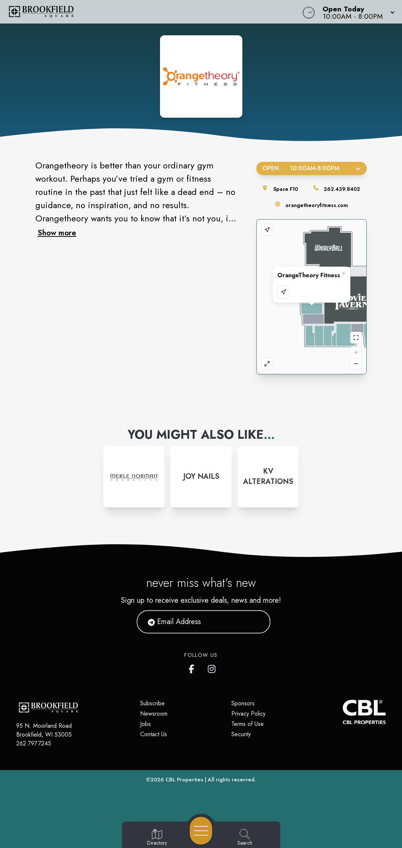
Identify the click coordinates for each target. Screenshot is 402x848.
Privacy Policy (248, 713)
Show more (57, 232)
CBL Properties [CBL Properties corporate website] (184, 779)
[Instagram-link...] (133, 476)
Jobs (145, 724)
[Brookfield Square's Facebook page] (193, 667)
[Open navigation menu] (201, 831)
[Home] (152, 12)
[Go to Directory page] (157, 838)
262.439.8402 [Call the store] (342, 189)
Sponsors (243, 703)
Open (311, 168)
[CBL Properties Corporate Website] (343, 712)
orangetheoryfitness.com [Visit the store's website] (316, 205)
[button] (356, 12)
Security (241, 734)
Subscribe (152, 703)
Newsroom (153, 713)
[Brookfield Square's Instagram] (212, 667)
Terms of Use (247, 724)
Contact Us (153, 734)
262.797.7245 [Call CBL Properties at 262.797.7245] (33, 743)
